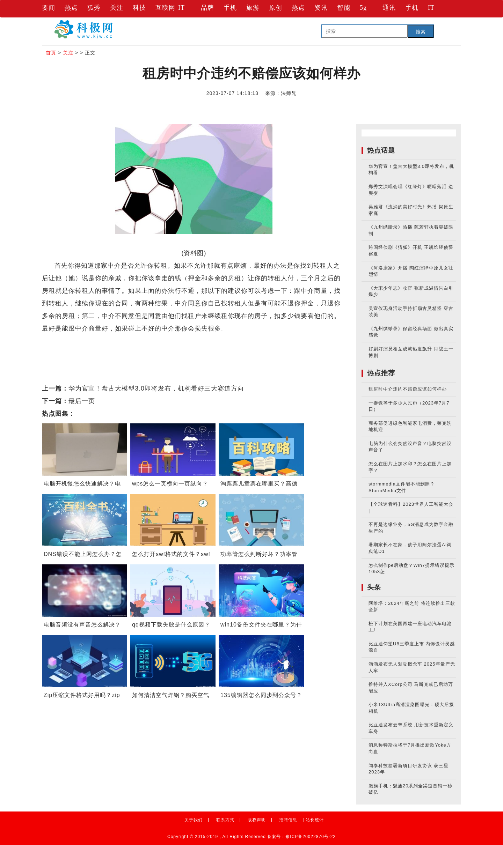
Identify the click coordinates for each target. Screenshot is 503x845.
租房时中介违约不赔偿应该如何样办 (408, 389)
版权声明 (257, 819)
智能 (343, 7)
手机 (230, 7)
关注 (116, 7)
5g (363, 7)
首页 (51, 52)
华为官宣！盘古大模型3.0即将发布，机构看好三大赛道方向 (156, 388)
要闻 (48, 7)
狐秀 (94, 7)
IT (181, 7)
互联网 (165, 7)
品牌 (207, 7)
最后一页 (81, 401)
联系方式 (225, 819)
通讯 (389, 7)
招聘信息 (288, 819)
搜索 (420, 32)
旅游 (253, 7)
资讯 (321, 7)
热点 (71, 7)
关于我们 (193, 819)
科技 (139, 7)
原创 (275, 7)
